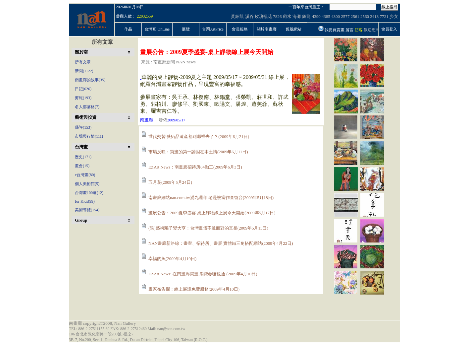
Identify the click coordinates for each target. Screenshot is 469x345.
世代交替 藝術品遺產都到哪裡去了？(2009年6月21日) (198, 136)
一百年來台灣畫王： (306, 7)
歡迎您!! (371, 30)
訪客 (359, 30)
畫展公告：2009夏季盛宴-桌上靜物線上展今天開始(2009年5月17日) (212, 212)
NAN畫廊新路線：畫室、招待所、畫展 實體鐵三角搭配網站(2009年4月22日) (220, 243)
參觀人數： (126, 16)
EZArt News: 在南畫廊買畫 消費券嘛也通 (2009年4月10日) (202, 273)
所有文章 (102, 42)
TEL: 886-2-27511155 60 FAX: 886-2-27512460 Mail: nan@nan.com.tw (127, 328)
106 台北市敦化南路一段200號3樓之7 (101, 334)
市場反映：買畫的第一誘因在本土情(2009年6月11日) (198, 151)
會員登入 (389, 29)
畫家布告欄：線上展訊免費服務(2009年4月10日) (193, 289)
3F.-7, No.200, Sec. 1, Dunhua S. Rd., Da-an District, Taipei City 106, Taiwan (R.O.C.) (138, 339)
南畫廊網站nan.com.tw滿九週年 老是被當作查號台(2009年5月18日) (211, 197)
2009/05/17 (176, 120)
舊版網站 (293, 29)
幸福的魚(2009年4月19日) (172, 258)
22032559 (145, 16)
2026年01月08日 (130, 7)
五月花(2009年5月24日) (170, 182)
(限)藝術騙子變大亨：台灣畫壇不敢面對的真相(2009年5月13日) (208, 228)
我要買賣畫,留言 (339, 30)
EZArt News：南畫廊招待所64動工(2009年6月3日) (195, 167)
